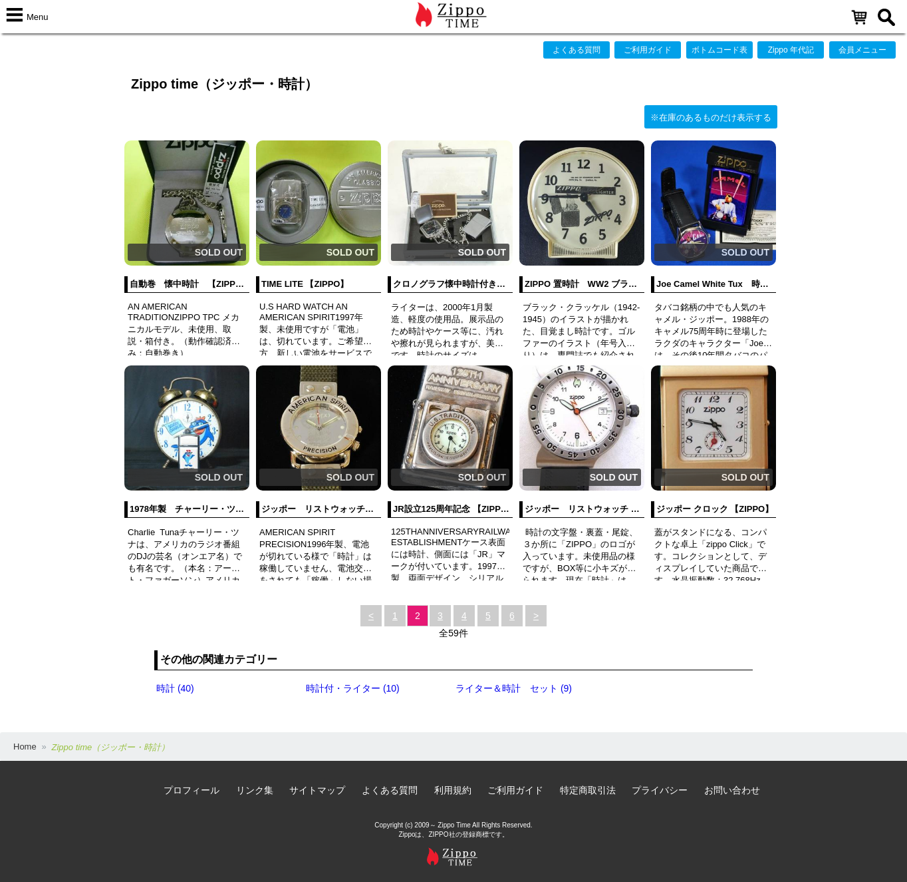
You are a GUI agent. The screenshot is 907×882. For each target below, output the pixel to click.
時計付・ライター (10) (353, 688)
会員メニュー (862, 50)
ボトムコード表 (719, 50)
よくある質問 (576, 50)
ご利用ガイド (648, 50)
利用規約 (452, 790)
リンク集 (254, 790)
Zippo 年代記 (791, 50)
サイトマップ (317, 790)
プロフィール (191, 790)
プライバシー (660, 790)
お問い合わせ (732, 790)
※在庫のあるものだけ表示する (710, 117)
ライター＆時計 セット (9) (513, 688)
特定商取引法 (588, 790)
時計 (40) (175, 688)
